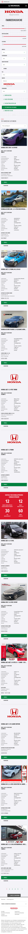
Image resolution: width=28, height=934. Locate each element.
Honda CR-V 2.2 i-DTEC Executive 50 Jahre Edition (14, 784)
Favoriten (4, 185)
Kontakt (2, 911)
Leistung (4, 41)
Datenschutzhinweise (19, 912)
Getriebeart (4, 55)
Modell (3, 49)
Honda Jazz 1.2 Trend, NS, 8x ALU (10, 269)
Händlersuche (4, 915)
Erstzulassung (5, 33)
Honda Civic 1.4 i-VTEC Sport (9, 602)
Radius (3, 78)
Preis (3, 25)
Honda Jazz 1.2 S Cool (7, 541)
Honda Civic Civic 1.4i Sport (9, 147)
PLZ (2, 72)
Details (4, 182)
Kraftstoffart (5, 61)
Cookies (3, 914)
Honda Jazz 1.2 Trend (7, 450)
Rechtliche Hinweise (5, 912)
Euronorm (4, 88)
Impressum (17, 911)
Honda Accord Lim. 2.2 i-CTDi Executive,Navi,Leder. (14, 209)
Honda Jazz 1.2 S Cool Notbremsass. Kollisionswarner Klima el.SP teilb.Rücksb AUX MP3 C (14, 844)
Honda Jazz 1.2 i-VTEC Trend (9, 390)
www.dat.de (20, 930)
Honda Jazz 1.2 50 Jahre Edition (10, 724)
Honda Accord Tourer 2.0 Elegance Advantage (14, 329)
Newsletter (17, 914)
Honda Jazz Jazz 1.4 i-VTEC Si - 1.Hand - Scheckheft (14, 662)
